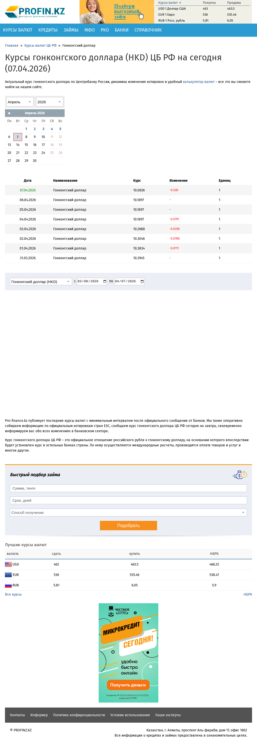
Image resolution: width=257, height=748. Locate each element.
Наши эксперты (168, 715)
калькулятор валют (198, 82)
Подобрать (128, 525)
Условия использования (130, 715)
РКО (105, 30)
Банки (121, 30)
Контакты (17, 715)
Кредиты (48, 30)
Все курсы (13, 594)
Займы (71, 30)
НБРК (248, 594)
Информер (39, 715)
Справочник (148, 30)
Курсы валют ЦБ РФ (40, 45)
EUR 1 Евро (166, 14)
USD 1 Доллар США (172, 8)
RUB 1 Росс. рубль (171, 20)
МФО (90, 30)
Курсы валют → (169, 2)
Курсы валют (17, 30)
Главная (11, 45)
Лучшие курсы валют (26, 544)
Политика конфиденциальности (79, 715)
